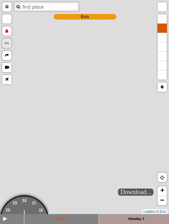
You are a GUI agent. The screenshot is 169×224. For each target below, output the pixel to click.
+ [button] (162, 191)
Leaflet (148, 211)
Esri (163, 211)
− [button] (162, 200)
